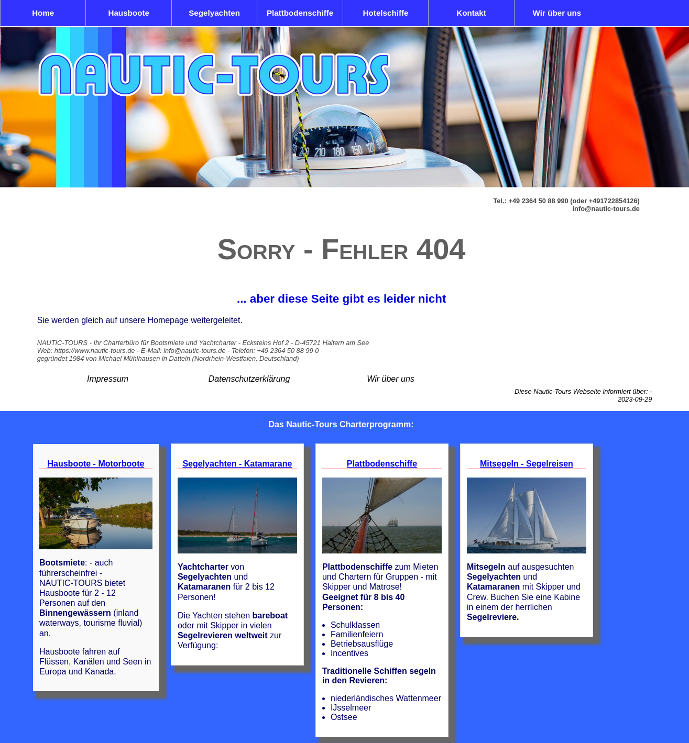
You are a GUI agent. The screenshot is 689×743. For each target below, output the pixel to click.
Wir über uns (557, 12)
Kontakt (471, 12)
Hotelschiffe (386, 12)
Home (43, 12)
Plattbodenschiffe (300, 12)
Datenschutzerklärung (249, 378)
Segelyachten (214, 12)
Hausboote (128, 12)
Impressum (107, 378)
